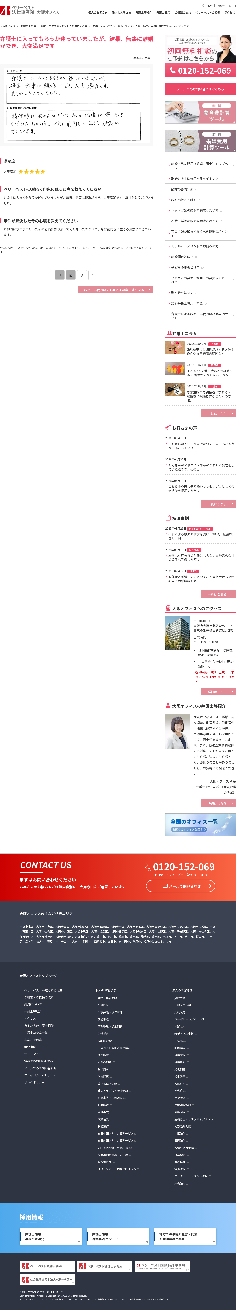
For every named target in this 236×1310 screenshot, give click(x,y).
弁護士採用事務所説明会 (34, 1235)
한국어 (232, 5)
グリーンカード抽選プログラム (117, 1168)
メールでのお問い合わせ (40, 1067)
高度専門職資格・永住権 (113, 1154)
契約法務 (179, 1011)
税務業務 (103, 1125)
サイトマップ (33, 1053)
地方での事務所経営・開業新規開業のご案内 (178, 1235)
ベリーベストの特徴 (207, 12)
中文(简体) (221, 5)
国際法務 (179, 1139)
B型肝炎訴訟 (105, 1040)
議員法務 (179, 1168)
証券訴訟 (103, 1104)
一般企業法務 (182, 1004)
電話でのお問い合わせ (39, 1060)
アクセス (229, 12)
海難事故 (103, 1111)
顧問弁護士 (181, 997)
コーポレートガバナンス (189, 1018)
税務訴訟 (179, 1061)
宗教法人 (179, 1182)
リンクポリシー (34, 1081)
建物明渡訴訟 (182, 1104)
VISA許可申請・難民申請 (113, 1147)
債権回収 (179, 1111)
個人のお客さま (98, 12)
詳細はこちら (217, 691)
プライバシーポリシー (39, 1074)
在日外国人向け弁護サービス (116, 1139)
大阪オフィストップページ (38, 974)
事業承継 (179, 1154)
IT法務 (178, 1040)
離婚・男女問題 (107, 997)
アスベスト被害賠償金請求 (114, 1047)
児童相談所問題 (107, 1082)
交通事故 (103, 1018)
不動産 (178, 1090)
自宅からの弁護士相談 (39, 1024)
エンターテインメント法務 (190, 1175)
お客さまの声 (33, 1039)
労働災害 (103, 1033)
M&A (177, 1025)
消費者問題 (105, 1061)
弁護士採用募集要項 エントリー (106, 1235)
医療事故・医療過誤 (110, 1097)
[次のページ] (93, 275)
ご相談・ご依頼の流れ (39, 996)
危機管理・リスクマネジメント (193, 1118)
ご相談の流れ (182, 12)
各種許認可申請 (184, 1147)
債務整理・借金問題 (110, 1025)
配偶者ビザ (105, 1161)
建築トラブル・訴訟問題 (113, 1090)
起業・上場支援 (184, 1033)
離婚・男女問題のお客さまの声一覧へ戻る (114, 289)
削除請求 (103, 1068)
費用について (33, 1003)
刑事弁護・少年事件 (110, 1011)
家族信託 (103, 1118)
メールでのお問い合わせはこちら (200, 89)
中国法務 (179, 1132)
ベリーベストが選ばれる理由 (43, 989)
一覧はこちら (217, 413)
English (209, 5)
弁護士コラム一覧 (36, 1032)
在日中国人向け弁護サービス (116, 1132)
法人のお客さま (121, 12)
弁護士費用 (163, 12)
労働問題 (103, 1004)
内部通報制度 (182, 1125)
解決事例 (30, 1046)
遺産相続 (103, 1054)
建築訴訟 (179, 1097)
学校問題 (103, 1075)
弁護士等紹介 (144, 12)
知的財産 (179, 1082)
